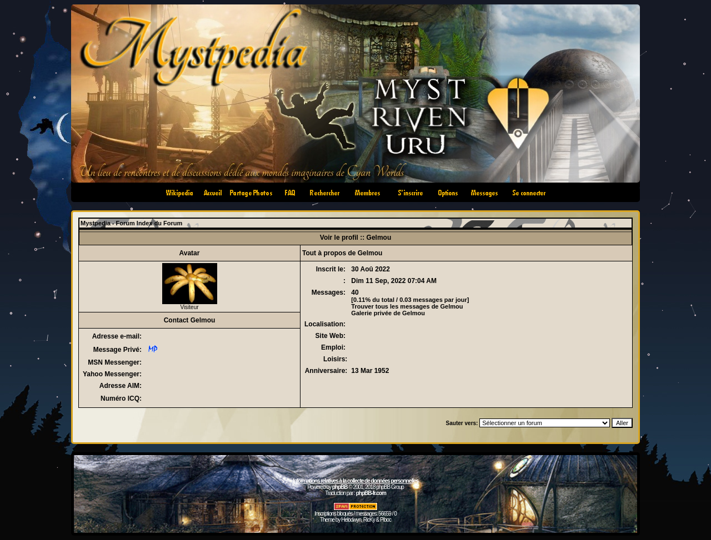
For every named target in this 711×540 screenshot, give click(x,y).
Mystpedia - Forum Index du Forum (131, 223)
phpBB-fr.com (371, 493)
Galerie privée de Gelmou (388, 313)
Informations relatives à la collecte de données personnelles (355, 481)
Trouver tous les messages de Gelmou (407, 306)
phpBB (340, 487)
